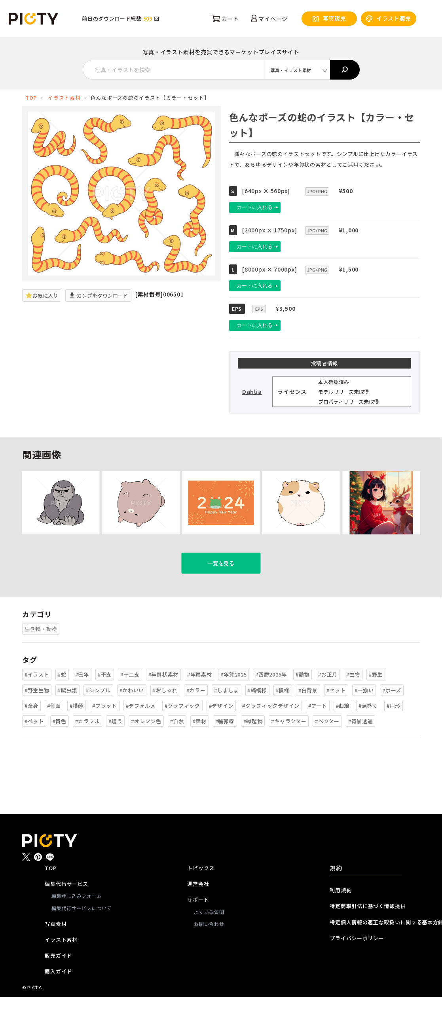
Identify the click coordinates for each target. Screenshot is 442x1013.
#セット (336, 706)
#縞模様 (257, 706)
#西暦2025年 (271, 691)
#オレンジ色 (146, 737)
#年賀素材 (199, 691)
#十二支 (130, 691)
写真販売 (329, 18)
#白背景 (308, 706)
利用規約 (340, 906)
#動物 (302, 691)
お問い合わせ (209, 940)
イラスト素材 (64, 97)
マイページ (269, 19)
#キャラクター (288, 737)
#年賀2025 (233, 691)
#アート (317, 722)
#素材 (200, 737)
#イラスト (37, 691)
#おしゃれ (165, 706)
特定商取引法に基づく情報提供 (366, 922)
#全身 (31, 722)
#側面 (54, 722)
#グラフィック (182, 722)
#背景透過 (360, 737)
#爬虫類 (67, 706)
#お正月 (328, 691)
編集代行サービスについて (81, 924)
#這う (115, 737)
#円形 (393, 722)
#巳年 (82, 691)
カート (225, 19)
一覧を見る (221, 579)
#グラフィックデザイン (271, 722)
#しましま (226, 706)
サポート (198, 916)
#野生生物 (37, 706)
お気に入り (41, 295)
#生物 (353, 691)
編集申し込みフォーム (76, 912)
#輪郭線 (225, 737)
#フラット (104, 722)
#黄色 (59, 737)
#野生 (376, 691)
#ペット (34, 737)
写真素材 (55, 940)
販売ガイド (58, 972)
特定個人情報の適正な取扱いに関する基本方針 (366, 938)
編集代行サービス (66, 900)
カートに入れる (265, 207)
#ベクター (327, 737)
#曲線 (343, 722)
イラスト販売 (388, 18)
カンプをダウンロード (98, 295)
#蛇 (62, 691)
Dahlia (252, 391)
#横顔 (76, 722)
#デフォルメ (141, 722)
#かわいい (132, 706)
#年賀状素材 (163, 691)
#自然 (177, 737)
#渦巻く (368, 722)
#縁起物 (253, 737)
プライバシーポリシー (357, 954)
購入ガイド (58, 988)
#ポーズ (391, 706)
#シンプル (98, 706)
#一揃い (364, 706)
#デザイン (221, 722)
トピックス (200, 884)
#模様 (283, 706)
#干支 (105, 691)
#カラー (196, 706)
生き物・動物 (41, 645)
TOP (31, 97)
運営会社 (198, 900)
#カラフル (87, 737)
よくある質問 (209, 928)
